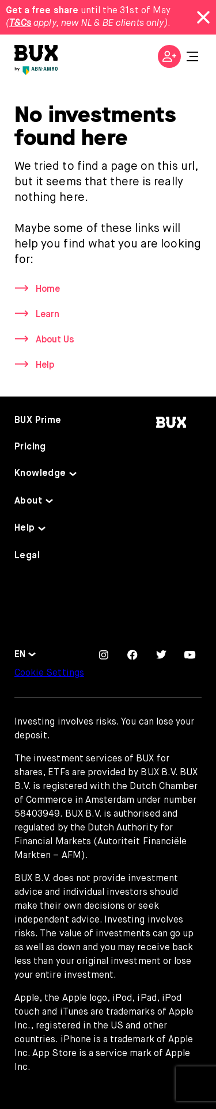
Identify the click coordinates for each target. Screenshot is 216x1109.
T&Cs (20, 23)
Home (48, 289)
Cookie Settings (49, 673)
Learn (47, 314)
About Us (55, 340)
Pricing (30, 447)
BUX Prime (38, 420)
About (28, 501)
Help (45, 365)
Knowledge (40, 473)
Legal (27, 556)
